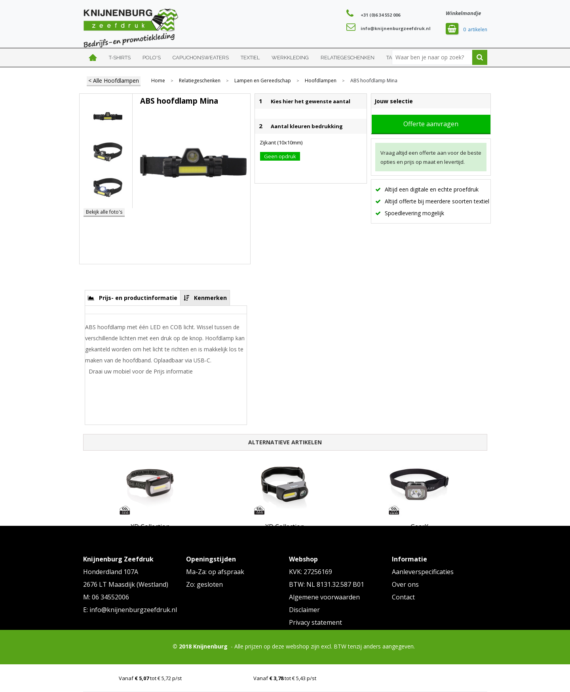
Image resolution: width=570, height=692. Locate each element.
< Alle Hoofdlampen (113, 80)
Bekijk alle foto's (104, 212)
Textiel (250, 58)
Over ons (405, 584)
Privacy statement (315, 622)
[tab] (133, 297)
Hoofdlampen (320, 80)
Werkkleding (290, 58)
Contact (403, 597)
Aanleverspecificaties (423, 571)
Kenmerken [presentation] (210, 297)
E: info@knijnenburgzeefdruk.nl (130, 609)
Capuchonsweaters (201, 58)
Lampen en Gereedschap (262, 80)
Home (93, 57)
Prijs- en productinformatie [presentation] (138, 297)
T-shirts (120, 58)
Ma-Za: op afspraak (215, 571)
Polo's (151, 58)
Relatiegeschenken (347, 58)
